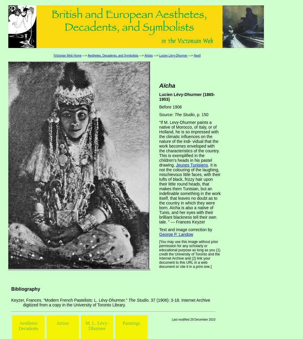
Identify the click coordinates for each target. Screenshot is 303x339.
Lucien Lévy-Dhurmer (173, 55)
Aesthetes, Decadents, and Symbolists (113, 55)
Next (197, 55)
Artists (148, 55)
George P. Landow (176, 234)
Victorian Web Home (67, 55)
